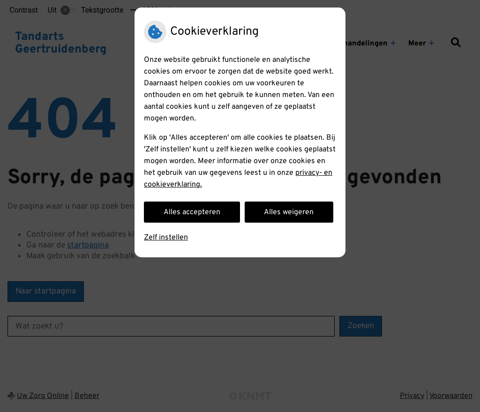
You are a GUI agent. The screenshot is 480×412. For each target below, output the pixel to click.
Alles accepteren (192, 212)
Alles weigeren (289, 212)
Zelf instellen (166, 237)
